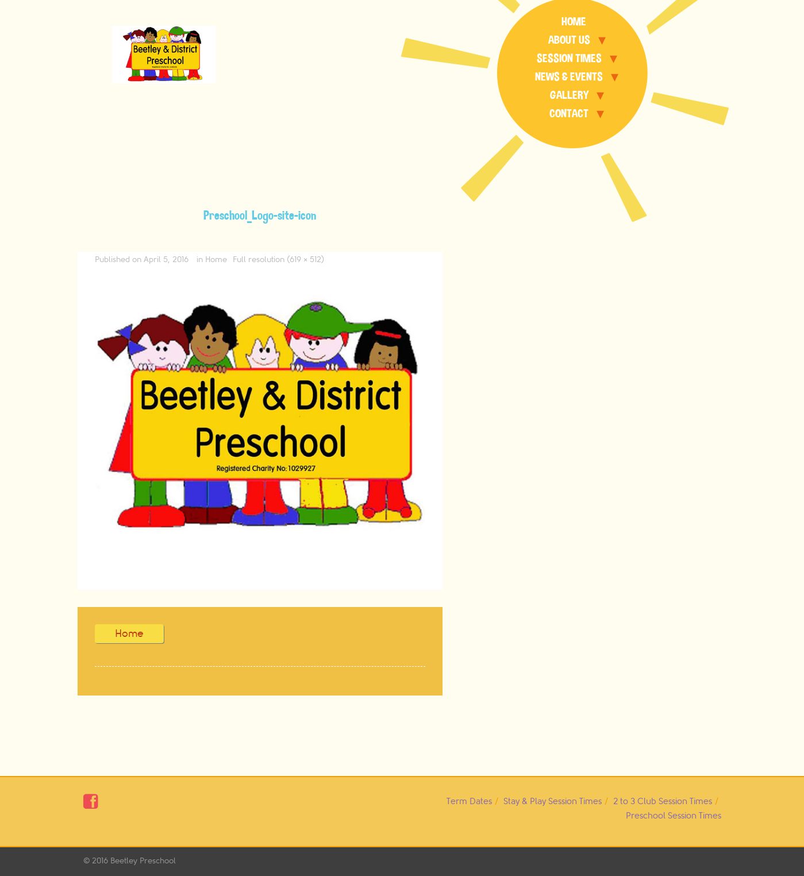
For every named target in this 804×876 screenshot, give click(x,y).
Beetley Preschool (143, 860)
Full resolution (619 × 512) (278, 259)
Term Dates (469, 801)
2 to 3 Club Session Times (662, 801)
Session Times (569, 58)
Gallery (569, 95)
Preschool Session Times (673, 816)
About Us (569, 40)
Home (573, 21)
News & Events (569, 76)
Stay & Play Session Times (552, 801)
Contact (568, 113)
